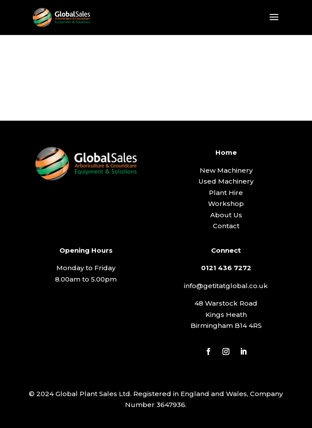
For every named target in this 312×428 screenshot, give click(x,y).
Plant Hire (226, 192)
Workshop (226, 203)
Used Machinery (225, 181)
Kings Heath (226, 314)
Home (226, 152)
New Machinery (226, 170)
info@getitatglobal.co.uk (226, 286)
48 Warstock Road (225, 303)
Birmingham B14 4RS (226, 325)
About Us (226, 215)
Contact (226, 226)
